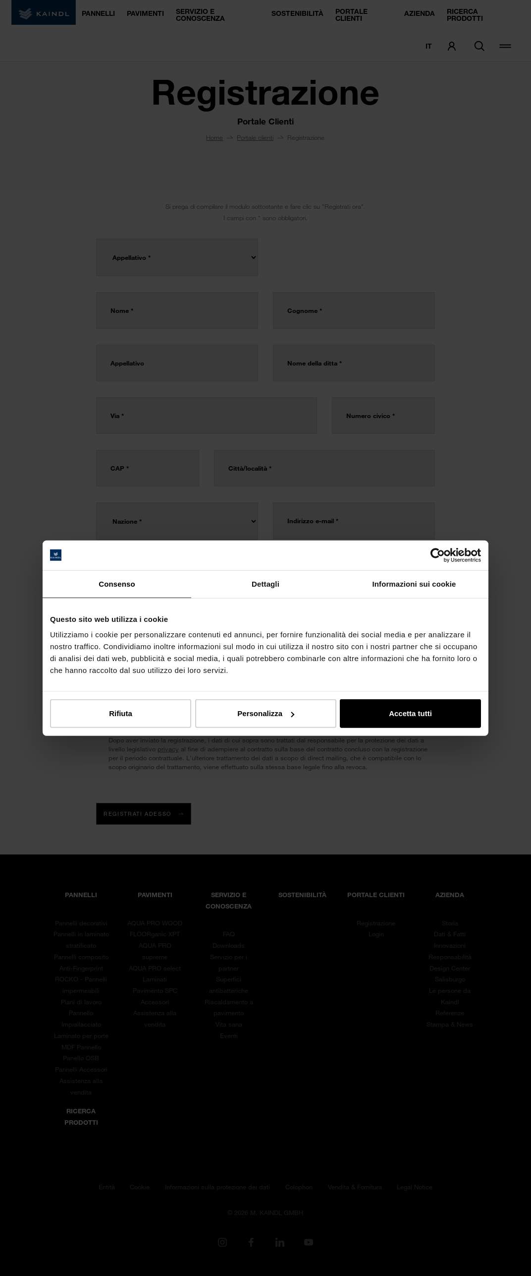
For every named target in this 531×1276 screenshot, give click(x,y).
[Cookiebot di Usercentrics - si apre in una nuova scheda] (437, 554)
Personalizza (265, 713)
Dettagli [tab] (265, 583)
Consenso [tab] (117, 583)
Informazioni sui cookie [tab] (414, 583)
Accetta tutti (410, 713)
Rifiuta (120, 713)
